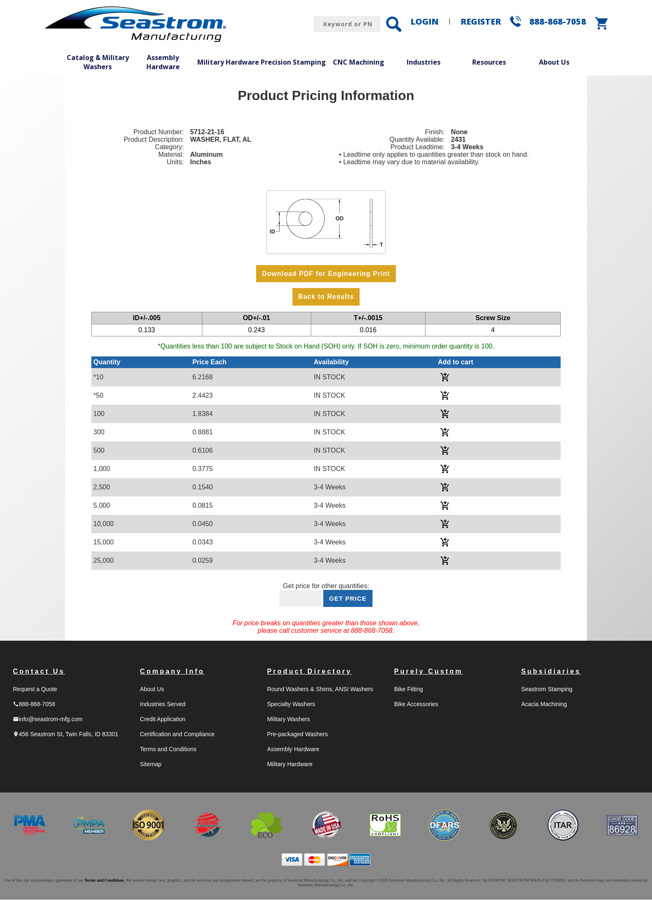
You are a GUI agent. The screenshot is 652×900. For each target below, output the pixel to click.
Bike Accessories (416, 704)
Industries (424, 62)
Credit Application (163, 719)
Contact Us (39, 671)
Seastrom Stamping (546, 689)
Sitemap (150, 764)
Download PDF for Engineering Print (325, 273)
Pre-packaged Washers (297, 734)
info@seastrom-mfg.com (48, 719)
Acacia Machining (544, 704)
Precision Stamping (293, 62)
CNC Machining (358, 62)
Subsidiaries (551, 671)
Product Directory (309, 671)
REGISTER (481, 21)
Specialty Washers (291, 704)
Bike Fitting (408, 689)
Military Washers (288, 719)
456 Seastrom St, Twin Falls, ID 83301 (65, 734)
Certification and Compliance (177, 734)
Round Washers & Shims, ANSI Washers (320, 689)
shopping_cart (601, 23)
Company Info (172, 671)
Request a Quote (35, 689)
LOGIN (424, 21)
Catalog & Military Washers (98, 62)
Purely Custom (428, 671)
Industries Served (163, 704)
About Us (554, 62)
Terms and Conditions (168, 749)
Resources (489, 62)
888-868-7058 (557, 21)
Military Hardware (228, 62)
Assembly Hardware (163, 62)
